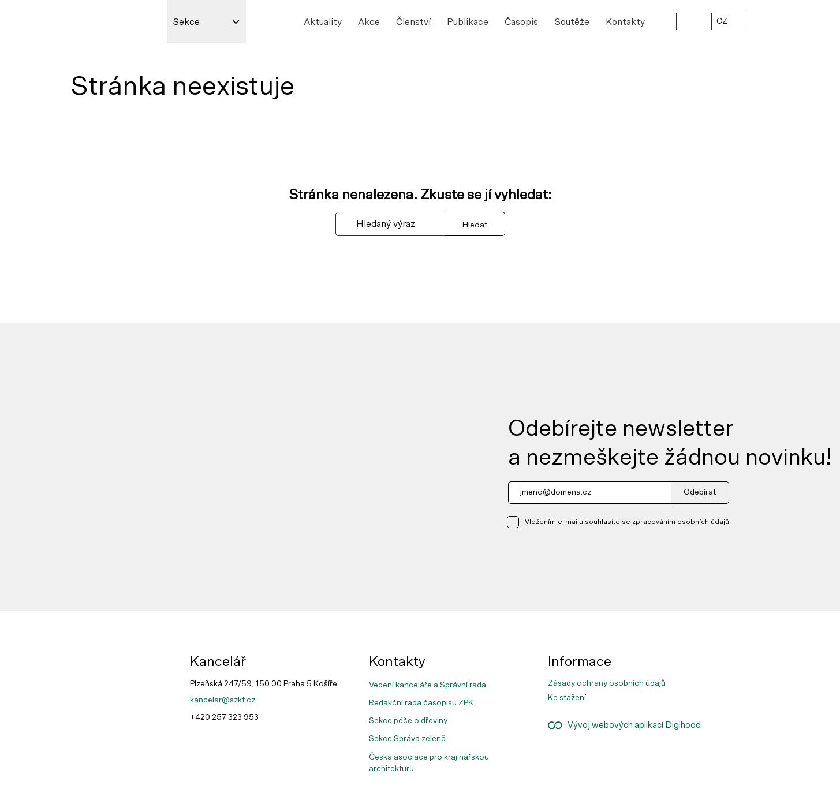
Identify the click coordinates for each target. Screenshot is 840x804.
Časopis (521, 22)
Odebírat (700, 492)
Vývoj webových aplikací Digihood (624, 725)
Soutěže (571, 22)
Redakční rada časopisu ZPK (421, 703)
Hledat (474, 224)
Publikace (467, 22)
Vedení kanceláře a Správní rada (427, 685)
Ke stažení (567, 698)
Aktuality (323, 22)
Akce (369, 22)
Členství (413, 22)
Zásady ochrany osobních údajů (607, 683)
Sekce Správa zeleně (407, 739)
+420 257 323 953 (224, 717)
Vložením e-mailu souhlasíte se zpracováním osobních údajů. (628, 521)
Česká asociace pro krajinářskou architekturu (429, 763)
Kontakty (625, 22)
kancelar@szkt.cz (222, 700)
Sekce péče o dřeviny (408, 721)
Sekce (186, 22)
